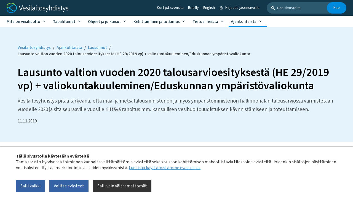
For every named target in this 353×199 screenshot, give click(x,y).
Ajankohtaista (243, 22)
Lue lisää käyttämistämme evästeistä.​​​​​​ (164, 168)
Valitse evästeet (69, 186)
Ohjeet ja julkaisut (104, 22)
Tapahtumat (64, 22)
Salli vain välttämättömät (122, 186)
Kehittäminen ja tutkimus (156, 22)
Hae (336, 8)
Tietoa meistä (205, 22)
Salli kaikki (30, 186)
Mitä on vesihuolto (23, 22)
